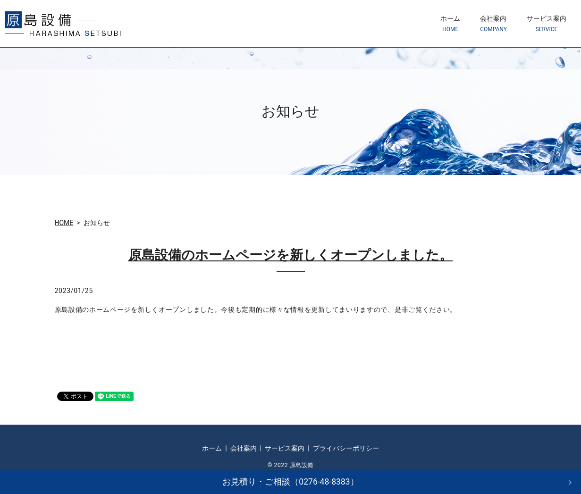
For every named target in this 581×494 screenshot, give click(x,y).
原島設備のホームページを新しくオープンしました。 (290, 255)
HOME (64, 222)
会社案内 (493, 24)
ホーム (450, 24)
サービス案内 (546, 24)
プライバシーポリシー (346, 448)
